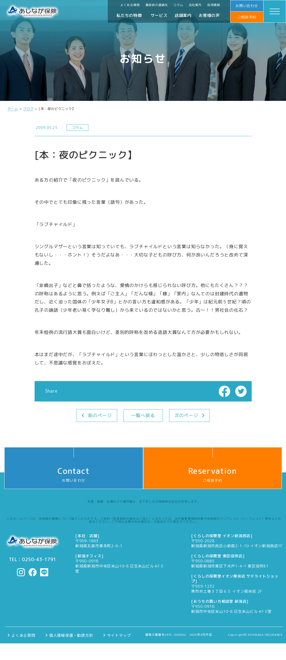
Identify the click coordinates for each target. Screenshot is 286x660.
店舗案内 (183, 15)
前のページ (100, 415)
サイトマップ (119, 635)
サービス (159, 15)
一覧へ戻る (143, 415)
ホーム (13, 108)
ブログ (28, 108)
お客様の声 (209, 15)
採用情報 (213, 5)
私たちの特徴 (129, 15)
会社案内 (195, 5)
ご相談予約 (247, 17)
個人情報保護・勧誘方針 (71, 635)
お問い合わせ (247, 5)
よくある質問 (130, 5)
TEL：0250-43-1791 (32, 559)
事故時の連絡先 (156, 5)
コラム (178, 5)
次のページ (186, 415)
